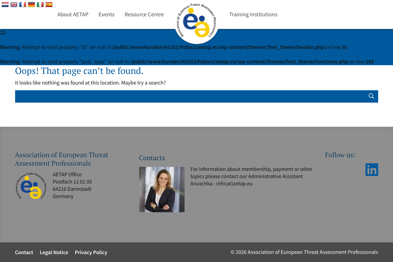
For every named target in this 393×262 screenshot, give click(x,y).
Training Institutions (253, 14)
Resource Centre (144, 14)
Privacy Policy (91, 252)
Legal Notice (54, 252)
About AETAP (73, 14)
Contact (24, 252)
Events (107, 14)
